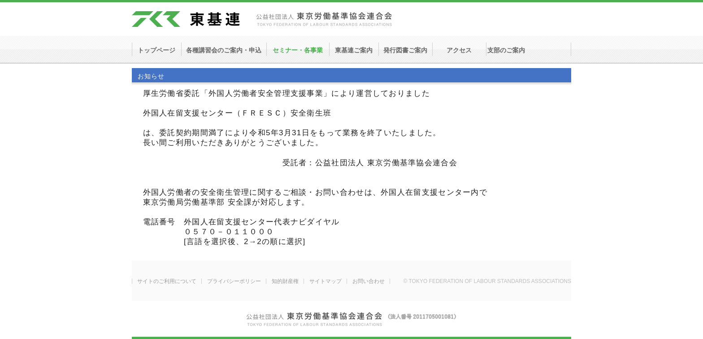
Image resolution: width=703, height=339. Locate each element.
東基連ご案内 (354, 50)
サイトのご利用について (166, 281)
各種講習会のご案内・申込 (223, 50)
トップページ (156, 50)
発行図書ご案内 (405, 50)
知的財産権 (285, 281)
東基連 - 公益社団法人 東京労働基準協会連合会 (262, 19)
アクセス (459, 50)
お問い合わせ (368, 281)
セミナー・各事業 (298, 50)
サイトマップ (325, 281)
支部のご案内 (506, 50)
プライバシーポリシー (234, 281)
